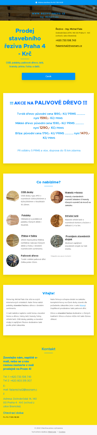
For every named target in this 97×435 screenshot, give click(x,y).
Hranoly (69, 192)
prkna (21, 66)
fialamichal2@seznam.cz (69, 45)
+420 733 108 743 (66, 40)
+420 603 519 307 (21, 380)
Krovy (82, 305)
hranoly (13, 66)
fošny (29, 66)
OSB (8, 62)
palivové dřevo (29, 62)
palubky (16, 62)
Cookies (62, 432)
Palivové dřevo (29, 255)
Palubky (26, 215)
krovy (79, 192)
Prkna (24, 235)
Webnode (52, 432)
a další (35, 66)
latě (41, 62)
